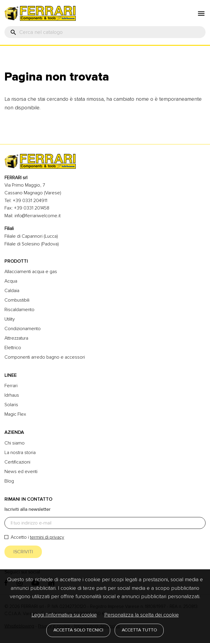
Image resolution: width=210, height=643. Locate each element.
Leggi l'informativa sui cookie (64, 615)
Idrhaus (11, 395)
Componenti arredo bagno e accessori (44, 357)
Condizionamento (22, 329)
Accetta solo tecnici (78, 630)
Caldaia (11, 291)
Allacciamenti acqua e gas (30, 272)
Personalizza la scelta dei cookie (141, 615)
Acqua (10, 281)
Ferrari (11, 386)
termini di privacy (47, 537)
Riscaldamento (19, 310)
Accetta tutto (139, 630)
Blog (9, 481)
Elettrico (12, 348)
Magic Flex (15, 414)
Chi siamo (14, 443)
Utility (9, 319)
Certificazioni (17, 462)
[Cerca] (105, 32)
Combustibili (16, 300)
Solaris (11, 405)
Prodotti (16, 261)
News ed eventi (20, 472)
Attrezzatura (16, 338)
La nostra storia (20, 453)
